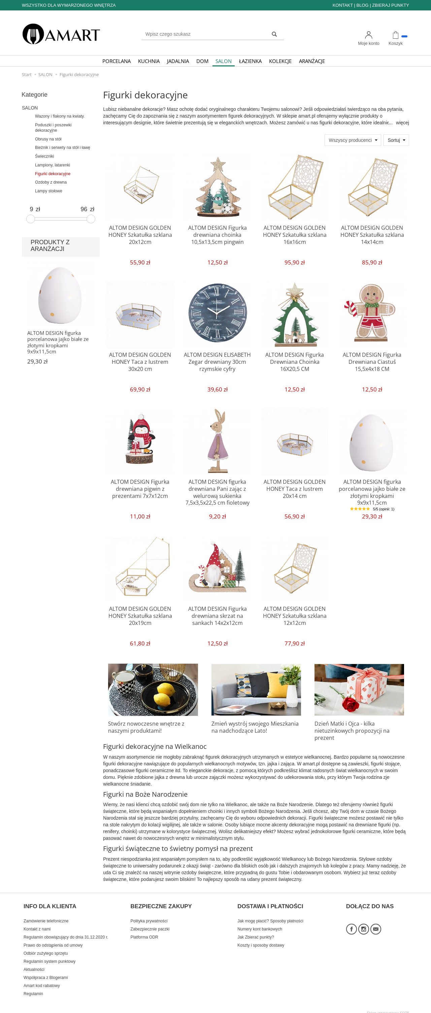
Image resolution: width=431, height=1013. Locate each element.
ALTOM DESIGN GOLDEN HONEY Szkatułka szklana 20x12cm (140, 233)
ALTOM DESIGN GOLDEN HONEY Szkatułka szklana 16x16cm (294, 233)
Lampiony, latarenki (52, 165)
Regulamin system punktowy (49, 954)
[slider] (30, 219)
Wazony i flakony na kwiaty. (60, 116)
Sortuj (394, 140)
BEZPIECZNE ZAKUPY (161, 903)
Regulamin (33, 987)
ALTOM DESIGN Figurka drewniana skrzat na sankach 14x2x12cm (217, 614)
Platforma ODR (144, 930)
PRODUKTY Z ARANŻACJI (50, 245)
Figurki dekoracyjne (52, 173)
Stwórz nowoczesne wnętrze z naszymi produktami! (142, 726)
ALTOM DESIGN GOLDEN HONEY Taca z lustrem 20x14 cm (295, 487)
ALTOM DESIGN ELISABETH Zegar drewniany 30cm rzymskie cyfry (217, 360)
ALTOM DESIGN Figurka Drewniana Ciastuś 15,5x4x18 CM (372, 360)
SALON (224, 61)
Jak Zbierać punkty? (255, 930)
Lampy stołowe (48, 191)
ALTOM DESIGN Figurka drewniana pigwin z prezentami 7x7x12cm (140, 487)
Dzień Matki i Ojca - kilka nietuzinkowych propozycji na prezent (358, 726)
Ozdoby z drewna (51, 182)
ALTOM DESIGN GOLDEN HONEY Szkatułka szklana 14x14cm (372, 233)
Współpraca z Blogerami (46, 971)
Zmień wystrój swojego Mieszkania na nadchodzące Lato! (255, 726)
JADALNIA (178, 61)
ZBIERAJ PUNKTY (390, 5)
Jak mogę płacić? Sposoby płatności (270, 914)
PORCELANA (116, 61)
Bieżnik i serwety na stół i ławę (62, 147)
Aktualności (34, 962)
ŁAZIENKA (250, 61)
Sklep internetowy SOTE (388, 1006)
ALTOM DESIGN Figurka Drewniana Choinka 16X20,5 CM (295, 360)
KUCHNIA (149, 61)
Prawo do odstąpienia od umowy (53, 938)
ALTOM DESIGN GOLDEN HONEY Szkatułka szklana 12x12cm (294, 614)
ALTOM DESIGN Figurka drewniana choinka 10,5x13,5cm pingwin (217, 233)
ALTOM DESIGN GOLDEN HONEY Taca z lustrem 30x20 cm (140, 360)
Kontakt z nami (37, 922)
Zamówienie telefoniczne (46, 914)
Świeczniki (44, 156)
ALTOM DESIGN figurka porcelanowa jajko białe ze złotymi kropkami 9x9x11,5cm (372, 490)
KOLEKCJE (280, 61)
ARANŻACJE (312, 61)
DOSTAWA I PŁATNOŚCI (270, 903)
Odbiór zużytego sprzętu (46, 946)
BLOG (362, 5)
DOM (202, 61)
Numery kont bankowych (259, 922)
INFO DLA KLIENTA (50, 903)
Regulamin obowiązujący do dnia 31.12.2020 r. (66, 930)
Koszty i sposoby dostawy (260, 938)
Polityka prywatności (149, 914)
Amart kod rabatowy (42, 979)
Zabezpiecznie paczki (150, 922)
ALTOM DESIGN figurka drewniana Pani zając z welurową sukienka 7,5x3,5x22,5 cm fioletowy (217, 490)
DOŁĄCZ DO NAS (370, 903)
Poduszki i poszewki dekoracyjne (53, 128)
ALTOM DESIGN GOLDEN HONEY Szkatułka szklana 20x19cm (140, 614)
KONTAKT (343, 5)
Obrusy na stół (48, 139)
